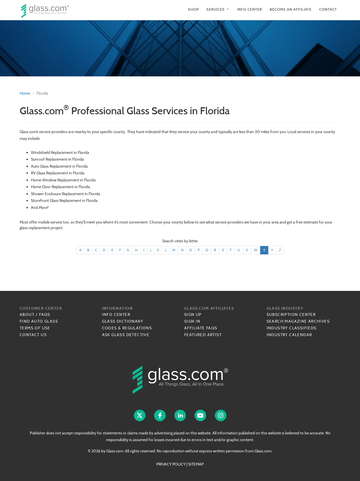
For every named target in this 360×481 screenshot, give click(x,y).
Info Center (249, 9)
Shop (193, 9)
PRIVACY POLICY (171, 464)
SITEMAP (196, 464)
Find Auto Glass (39, 321)
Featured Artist (203, 334)
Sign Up (193, 314)
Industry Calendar (289, 334)
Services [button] (218, 9)
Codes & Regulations (127, 327)
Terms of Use (35, 327)
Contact (328, 9)
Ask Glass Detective (126, 334)
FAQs (44, 314)
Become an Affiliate (291, 9)
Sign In (192, 321)
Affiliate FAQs (200, 327)
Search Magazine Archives (298, 321)
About (27, 314)
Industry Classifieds (292, 327)
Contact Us (33, 334)
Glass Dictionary (122, 321)
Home (25, 93)
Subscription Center (291, 314)
